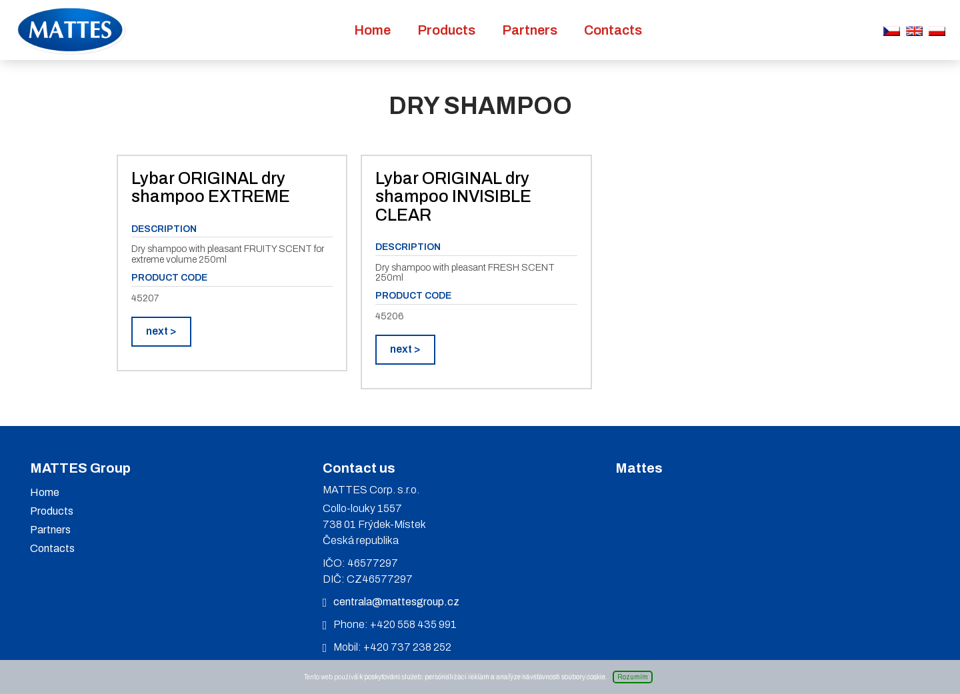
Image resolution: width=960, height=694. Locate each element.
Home (372, 30)
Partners (529, 30)
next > (161, 331)
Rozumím (632, 677)
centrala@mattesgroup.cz (396, 601)
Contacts (613, 30)
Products (446, 30)
